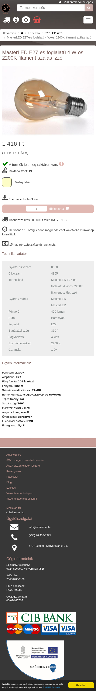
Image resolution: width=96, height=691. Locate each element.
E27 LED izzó (53, 33)
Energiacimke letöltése (23, 199)
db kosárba (59, 208)
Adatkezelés (13, 454)
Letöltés (11, 487)
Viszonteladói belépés (78, 2)
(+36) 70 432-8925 (40, 535)
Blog (9, 482)
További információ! (52, 687)
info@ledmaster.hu (40, 527)
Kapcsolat (12, 476)
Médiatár (13, 508)
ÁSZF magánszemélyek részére (25, 460)
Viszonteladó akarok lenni (21, 498)
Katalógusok (13, 471)
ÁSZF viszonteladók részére (23, 465)
